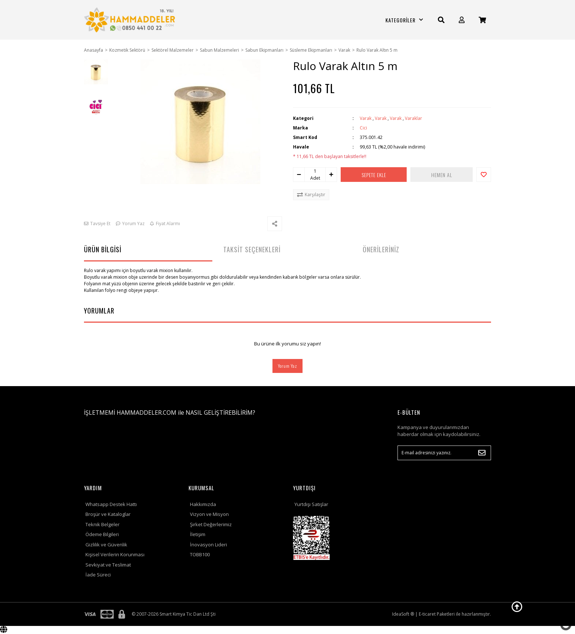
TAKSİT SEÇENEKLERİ (252, 249)
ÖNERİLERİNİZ (381, 249)
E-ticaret (427, 614)
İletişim (197, 534)
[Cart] (482, 20)
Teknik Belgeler (102, 524)
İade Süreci (98, 574)
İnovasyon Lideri (208, 544)
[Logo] (130, 20)
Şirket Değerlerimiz (211, 524)
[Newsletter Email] (444, 453)
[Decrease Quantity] (298, 175)
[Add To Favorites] (483, 174)
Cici (363, 128)
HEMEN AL (441, 175)
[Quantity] (315, 171)
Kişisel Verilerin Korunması (114, 554)
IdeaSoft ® (403, 614)
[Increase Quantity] (331, 175)
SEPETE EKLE (374, 175)
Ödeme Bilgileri (102, 534)
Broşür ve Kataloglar (108, 514)
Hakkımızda (203, 504)
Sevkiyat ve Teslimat (108, 564)
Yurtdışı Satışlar (311, 504)
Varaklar (413, 118)
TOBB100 (200, 554)
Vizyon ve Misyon (209, 514)
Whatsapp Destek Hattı (111, 504)
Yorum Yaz (287, 366)
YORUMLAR (99, 310)
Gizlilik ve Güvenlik (106, 544)
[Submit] (482, 453)
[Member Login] (462, 20)
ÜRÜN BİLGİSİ (102, 249)
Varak (365, 118)
